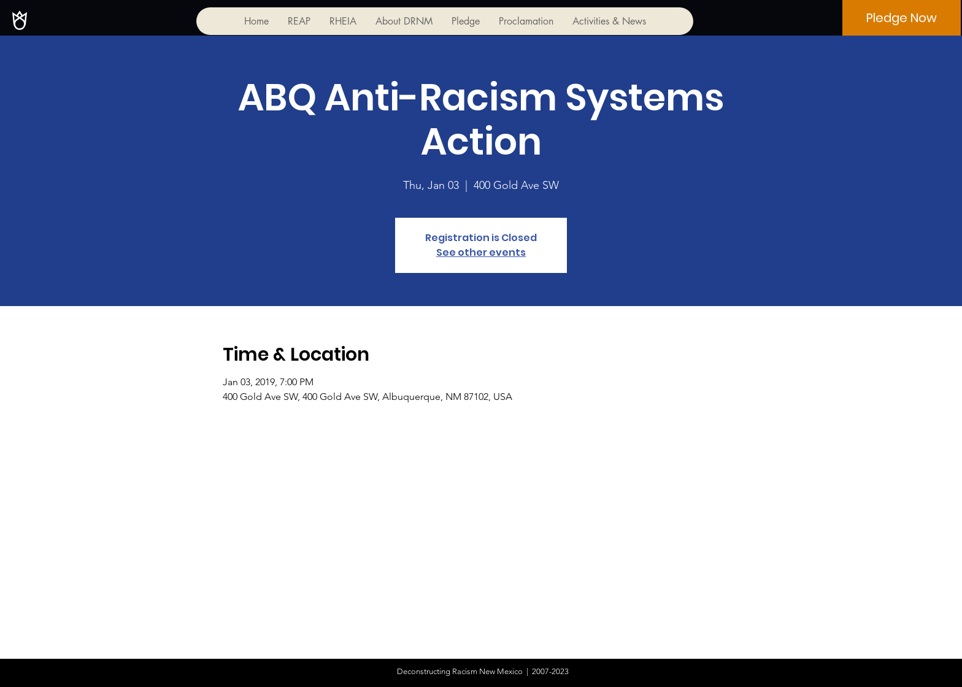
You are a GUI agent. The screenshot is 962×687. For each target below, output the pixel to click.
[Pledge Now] (901, 18)
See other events (481, 252)
